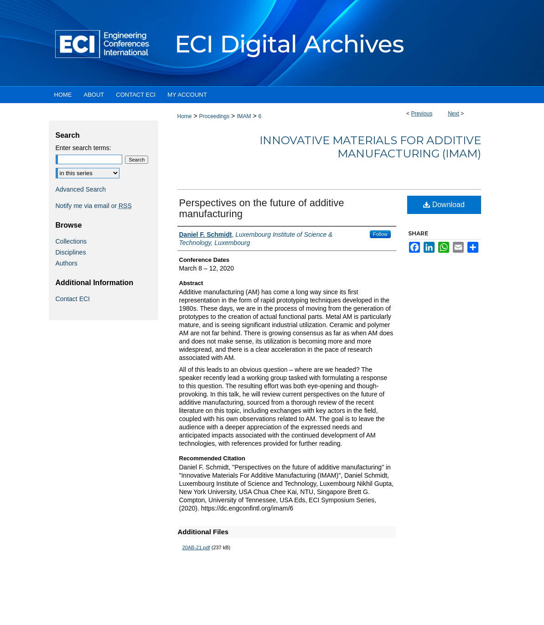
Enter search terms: (83, 147)
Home (184, 116)
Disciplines (71, 252)
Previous (421, 113)
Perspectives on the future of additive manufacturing (261, 208)
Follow (380, 234)
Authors (67, 263)
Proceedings (214, 116)
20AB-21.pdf (196, 547)
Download (444, 204)
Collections (71, 241)
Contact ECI (73, 298)
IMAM (244, 116)
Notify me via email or (94, 205)
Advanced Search (81, 189)
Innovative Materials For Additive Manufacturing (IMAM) (370, 147)
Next (453, 113)
